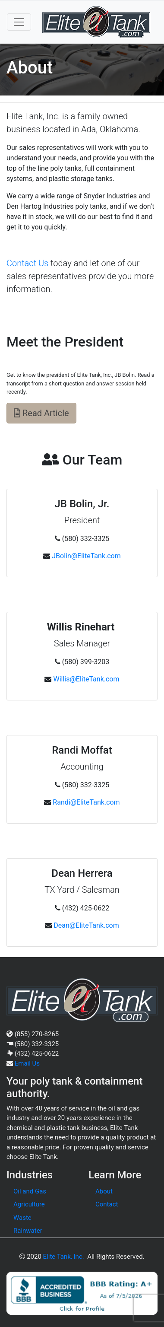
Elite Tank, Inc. (63, 1256)
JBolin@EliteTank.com (86, 556)
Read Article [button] (41, 413)
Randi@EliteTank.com (86, 802)
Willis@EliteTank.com (86, 679)
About (104, 1191)
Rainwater (27, 1231)
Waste (22, 1218)
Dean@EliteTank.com (86, 925)
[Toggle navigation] (19, 22)
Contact (106, 1204)
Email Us (27, 1063)
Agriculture (29, 1204)
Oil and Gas (29, 1191)
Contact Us (27, 263)
